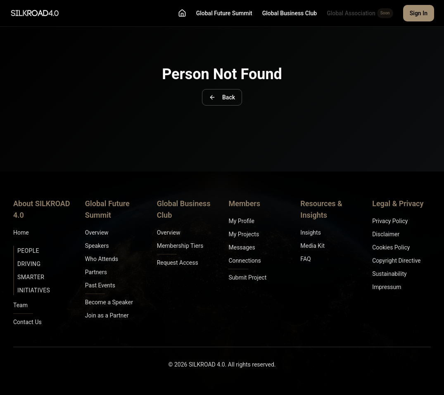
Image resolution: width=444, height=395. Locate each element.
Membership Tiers (180, 245)
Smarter (30, 277)
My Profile (241, 221)
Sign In (418, 13)
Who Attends (101, 259)
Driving (28, 264)
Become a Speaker (109, 302)
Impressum (386, 287)
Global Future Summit (224, 13)
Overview (97, 232)
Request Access (177, 262)
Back (222, 97)
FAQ (305, 259)
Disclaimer (385, 234)
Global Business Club (289, 13)
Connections (244, 260)
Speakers (97, 245)
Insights (310, 232)
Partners (96, 272)
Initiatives (33, 290)
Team (20, 305)
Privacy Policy (390, 221)
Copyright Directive (396, 260)
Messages (241, 247)
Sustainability (389, 273)
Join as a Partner (107, 315)
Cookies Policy (391, 247)
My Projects (243, 234)
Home (21, 232)
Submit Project (247, 277)
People (28, 250)
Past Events (100, 285)
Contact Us (27, 322)
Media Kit (312, 245)
